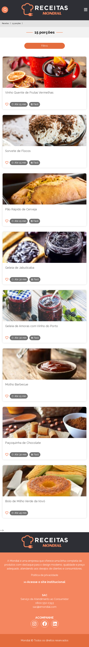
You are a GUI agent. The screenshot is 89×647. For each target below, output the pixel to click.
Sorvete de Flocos (18, 151)
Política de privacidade (44, 575)
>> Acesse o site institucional (44, 582)
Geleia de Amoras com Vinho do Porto (31, 326)
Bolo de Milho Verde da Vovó (25, 501)
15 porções (16, 23)
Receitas (5, 23)
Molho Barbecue (16, 384)
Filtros (44, 45)
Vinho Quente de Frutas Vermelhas (29, 92)
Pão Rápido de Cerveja (21, 209)
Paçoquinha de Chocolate (23, 442)
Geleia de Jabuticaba (19, 267)
